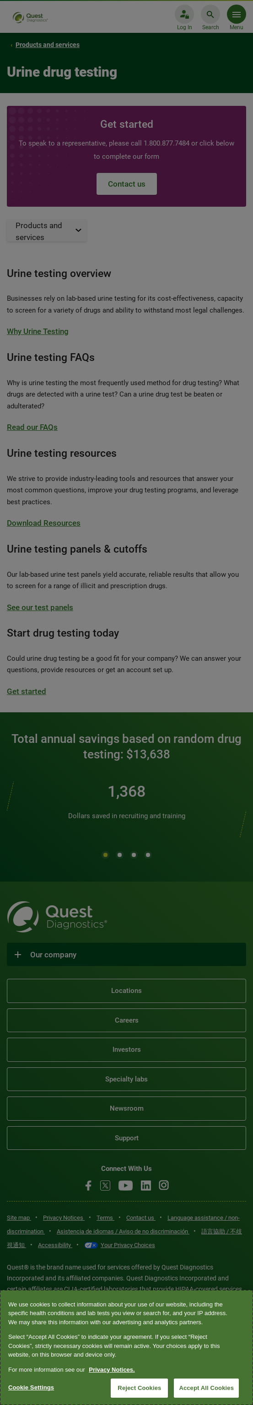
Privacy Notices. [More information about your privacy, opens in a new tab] (112, 1369)
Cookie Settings (31, 1387)
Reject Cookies (139, 1387)
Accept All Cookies (206, 1387)
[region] (126, 1347)
